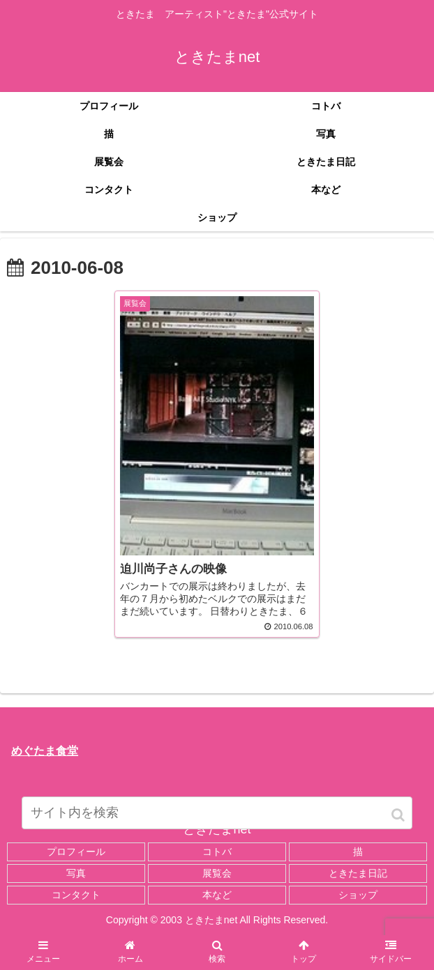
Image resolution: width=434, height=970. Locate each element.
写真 (76, 873)
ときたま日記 (358, 873)
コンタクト (76, 894)
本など (217, 894)
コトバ (217, 851)
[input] (217, 812)
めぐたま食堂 (44, 751)
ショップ (357, 894)
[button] (399, 815)
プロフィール (76, 851)
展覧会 (217, 873)
